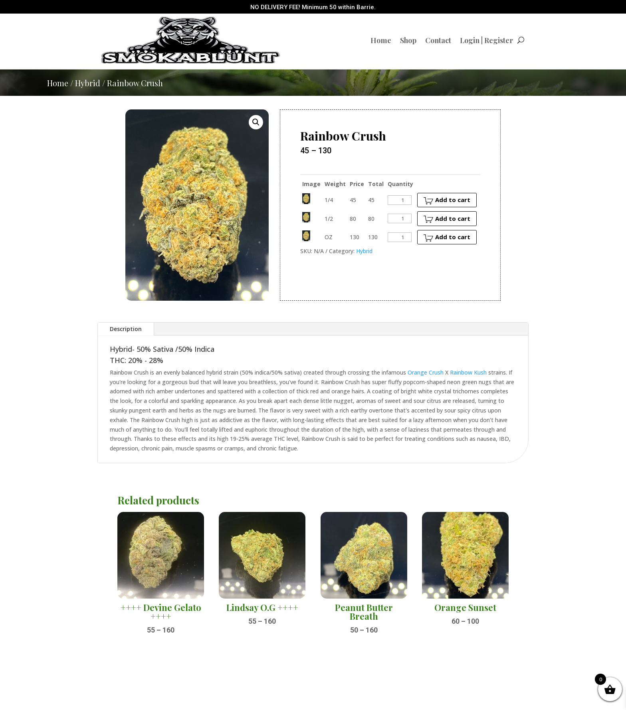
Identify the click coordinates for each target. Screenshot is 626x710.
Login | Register (486, 40)
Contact (438, 40)
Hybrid (87, 82)
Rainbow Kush (468, 372)
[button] (256, 122)
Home (380, 40)
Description (126, 329)
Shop (408, 40)
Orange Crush (426, 372)
